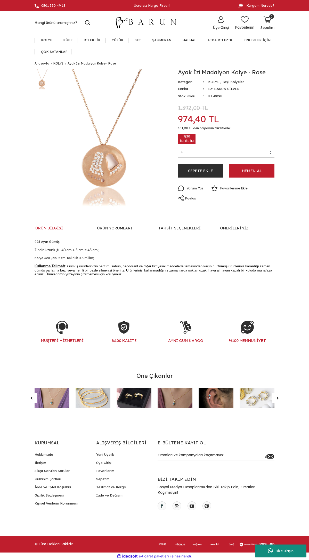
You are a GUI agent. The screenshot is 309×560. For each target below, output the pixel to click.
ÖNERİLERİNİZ (234, 228)
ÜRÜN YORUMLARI (114, 228)
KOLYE (213, 82)
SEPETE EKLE (200, 171)
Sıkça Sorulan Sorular (52, 471)
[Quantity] (226, 153)
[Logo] (148, 23)
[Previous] (31, 398)
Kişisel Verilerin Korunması (56, 503)
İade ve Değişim (109, 495)
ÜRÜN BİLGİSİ (49, 228)
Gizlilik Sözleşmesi (49, 495)
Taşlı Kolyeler (233, 82)
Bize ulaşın (281, 551)
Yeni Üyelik (105, 454)
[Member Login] (221, 22)
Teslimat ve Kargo (111, 487)
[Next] (277, 398)
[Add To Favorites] (230, 189)
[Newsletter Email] (216, 456)
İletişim (40, 463)
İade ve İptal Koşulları (53, 487)
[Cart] (267, 22)
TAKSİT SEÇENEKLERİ (179, 228)
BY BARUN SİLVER (223, 89)
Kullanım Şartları (48, 479)
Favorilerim (105, 471)
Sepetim (102, 479)
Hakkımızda (44, 454)
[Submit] (269, 456)
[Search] (62, 22)
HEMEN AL (252, 171)
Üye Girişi (103, 463)
